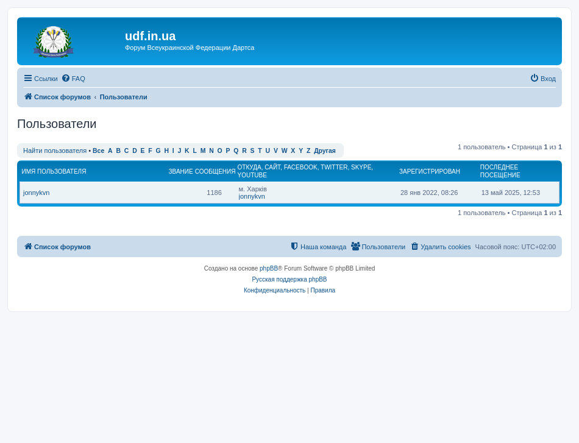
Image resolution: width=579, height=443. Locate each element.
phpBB (269, 268)
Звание (181, 171)
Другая (325, 150)
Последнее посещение (500, 171)
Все (98, 150)
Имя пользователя (54, 171)
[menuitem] (73, 78)
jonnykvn (36, 192)
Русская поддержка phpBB (289, 279)
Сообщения (215, 171)
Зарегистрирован (429, 171)
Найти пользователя (55, 150)
